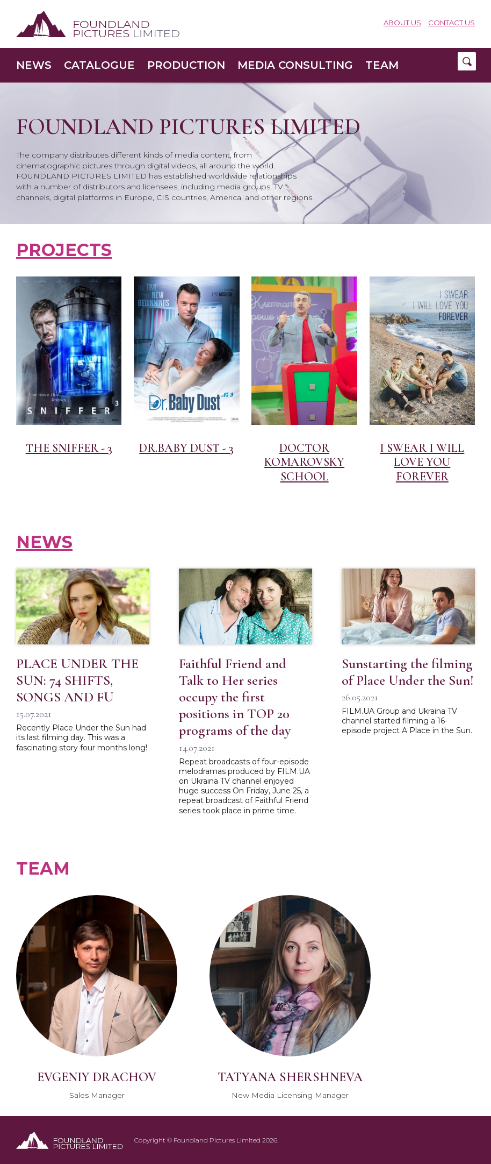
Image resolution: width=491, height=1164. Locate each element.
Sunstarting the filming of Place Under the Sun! (408, 672)
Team (382, 65)
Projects (64, 249)
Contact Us (451, 23)
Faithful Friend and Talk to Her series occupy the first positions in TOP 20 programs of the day (235, 697)
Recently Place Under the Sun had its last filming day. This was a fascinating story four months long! (81, 737)
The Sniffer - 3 (69, 448)
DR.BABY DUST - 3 (186, 448)
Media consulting (295, 65)
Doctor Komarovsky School (304, 462)
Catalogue (99, 65)
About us (402, 23)
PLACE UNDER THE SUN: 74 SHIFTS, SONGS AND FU (77, 680)
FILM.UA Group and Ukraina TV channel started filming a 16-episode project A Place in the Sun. (407, 720)
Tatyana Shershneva (290, 1077)
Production (186, 65)
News (34, 65)
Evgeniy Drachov (96, 1077)
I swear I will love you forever (422, 462)
